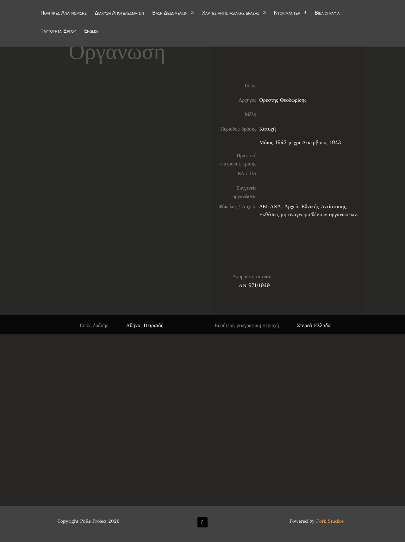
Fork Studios (330, 521)
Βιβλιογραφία (327, 13)
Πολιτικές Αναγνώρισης (63, 13)
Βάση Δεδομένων (169, 13)
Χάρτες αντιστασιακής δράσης (230, 13)
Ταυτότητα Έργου (58, 31)
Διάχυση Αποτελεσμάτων (119, 13)
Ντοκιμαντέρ (287, 13)
